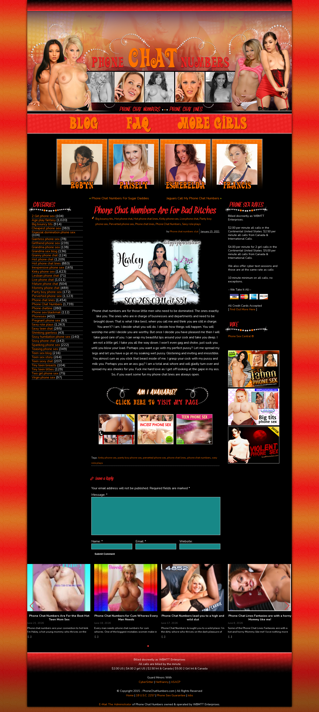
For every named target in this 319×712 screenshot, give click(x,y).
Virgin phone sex (43, 377)
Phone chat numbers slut (184, 231)
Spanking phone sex (46, 345)
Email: (140, 541)
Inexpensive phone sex (48, 267)
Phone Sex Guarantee (171, 695)
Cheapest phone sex (46, 228)
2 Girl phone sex (43, 216)
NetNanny (162, 682)
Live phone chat (43, 280)
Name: (97, 541)
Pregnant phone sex (46, 320)
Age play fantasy (44, 220)
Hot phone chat (43, 259)
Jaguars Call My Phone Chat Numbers (192, 198)
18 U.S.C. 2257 (145, 695)
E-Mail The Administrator (115, 704)
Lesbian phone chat (45, 275)
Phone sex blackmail (46, 312)
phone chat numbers (199, 457)
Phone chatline (42, 308)
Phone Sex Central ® (241, 336)
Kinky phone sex (43, 271)
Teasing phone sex (45, 349)
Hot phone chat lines (46, 263)
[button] (287, 605)
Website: (185, 541)
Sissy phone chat (44, 341)
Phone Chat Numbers (47, 304)
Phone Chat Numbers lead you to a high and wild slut (193, 617)
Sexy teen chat (42, 328)
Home (130, 695)
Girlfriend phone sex (46, 243)
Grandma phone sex (46, 247)
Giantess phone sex (46, 239)
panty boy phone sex (130, 457)
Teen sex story (42, 357)
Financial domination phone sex (53, 232)
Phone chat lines (43, 300)
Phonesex (39, 316)
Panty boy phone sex (47, 292)
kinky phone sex (107, 457)
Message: (99, 495)
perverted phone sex (154, 457)
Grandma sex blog (44, 251)
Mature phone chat (45, 284)
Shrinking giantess (44, 332)
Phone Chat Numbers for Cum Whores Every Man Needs (126, 617)
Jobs (190, 695)
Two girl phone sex (45, 373)
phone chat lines (176, 457)
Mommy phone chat (46, 288)
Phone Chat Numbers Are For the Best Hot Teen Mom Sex (59, 617)
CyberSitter (146, 682)
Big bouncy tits (42, 224)
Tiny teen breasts (44, 365)
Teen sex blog (42, 353)
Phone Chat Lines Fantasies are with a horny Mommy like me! (259, 617)
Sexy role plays (43, 324)
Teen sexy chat (42, 361)
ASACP (175, 682)
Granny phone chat (45, 255)
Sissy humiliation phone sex (51, 337)
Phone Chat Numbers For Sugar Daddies (120, 198)
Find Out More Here (242, 309)
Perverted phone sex (47, 296)
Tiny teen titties (43, 369)
